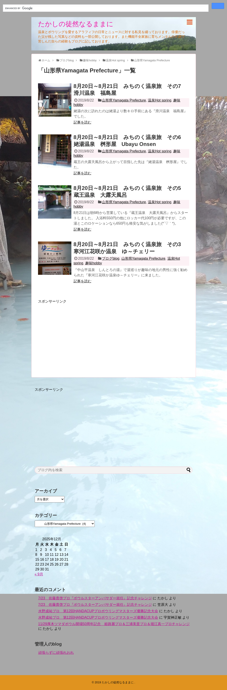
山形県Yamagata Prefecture (124, 100)
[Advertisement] (75, 335)
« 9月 (39, 574)
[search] (105, 8)
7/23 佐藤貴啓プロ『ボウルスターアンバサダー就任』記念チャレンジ (95, 598)
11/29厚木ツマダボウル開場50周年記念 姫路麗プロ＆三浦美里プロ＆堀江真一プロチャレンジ (114, 624)
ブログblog (110, 258)
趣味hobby (93, 263)
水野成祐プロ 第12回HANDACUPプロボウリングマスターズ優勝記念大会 (98, 611)
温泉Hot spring (159, 100)
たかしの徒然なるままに (75, 24)
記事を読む (82, 122)
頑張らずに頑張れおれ (56, 652)
